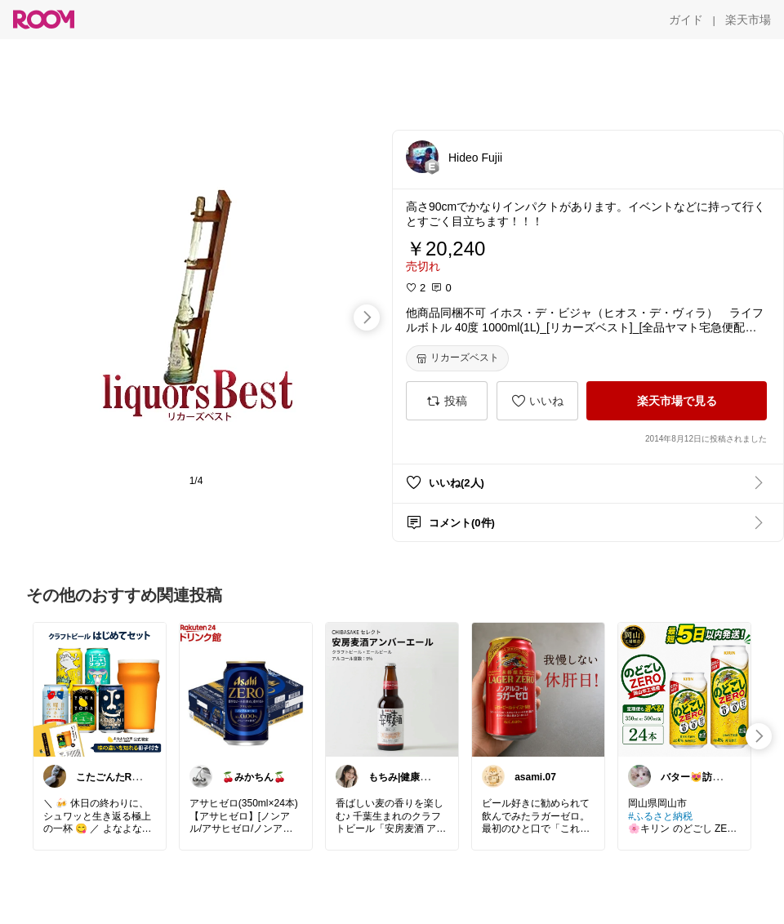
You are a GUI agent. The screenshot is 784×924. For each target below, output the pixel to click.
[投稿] (447, 400)
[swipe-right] (367, 317)
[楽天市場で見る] (676, 400)
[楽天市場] (748, 19)
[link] (99, 689)
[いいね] (537, 400)
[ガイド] (686, 19)
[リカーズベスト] (457, 358)
